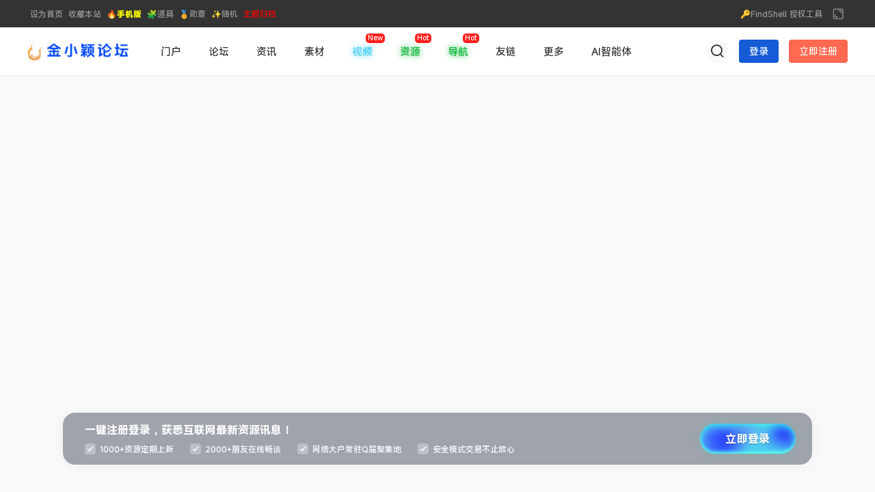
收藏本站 (84, 13)
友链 (506, 51)
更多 (553, 51)
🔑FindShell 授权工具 (781, 13)
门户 (171, 51)
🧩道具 (160, 13)
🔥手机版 (124, 13)
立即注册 (818, 50)
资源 (410, 51)
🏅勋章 (192, 13)
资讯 (266, 51)
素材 (314, 51)
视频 (362, 51)
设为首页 (46, 13)
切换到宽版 (838, 14)
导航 (458, 51)
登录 (758, 50)
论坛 (218, 51)
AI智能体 (611, 51)
